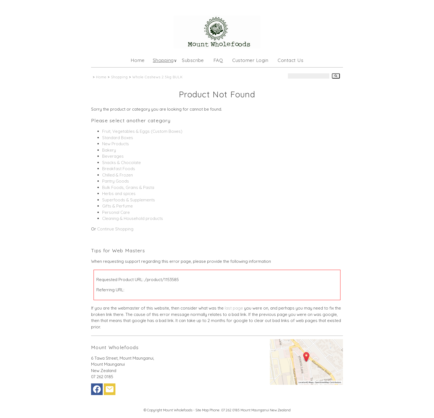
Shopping (163, 60)
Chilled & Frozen (117, 175)
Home (138, 60)
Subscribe (193, 60)
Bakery (109, 150)
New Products (115, 143)
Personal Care (116, 212)
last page (234, 308)
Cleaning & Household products (132, 218)
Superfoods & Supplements (128, 199)
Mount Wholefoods (177, 410)
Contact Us (290, 60)
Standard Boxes (117, 137)
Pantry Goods (115, 181)
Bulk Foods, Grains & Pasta (128, 187)
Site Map (202, 410)
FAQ (218, 60)
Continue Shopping (115, 229)
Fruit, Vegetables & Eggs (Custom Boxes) (142, 131)
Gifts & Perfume (117, 206)
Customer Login (250, 60)
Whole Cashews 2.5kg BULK (157, 77)
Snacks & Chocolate (121, 162)
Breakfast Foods (118, 168)
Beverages (113, 156)
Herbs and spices (119, 193)
